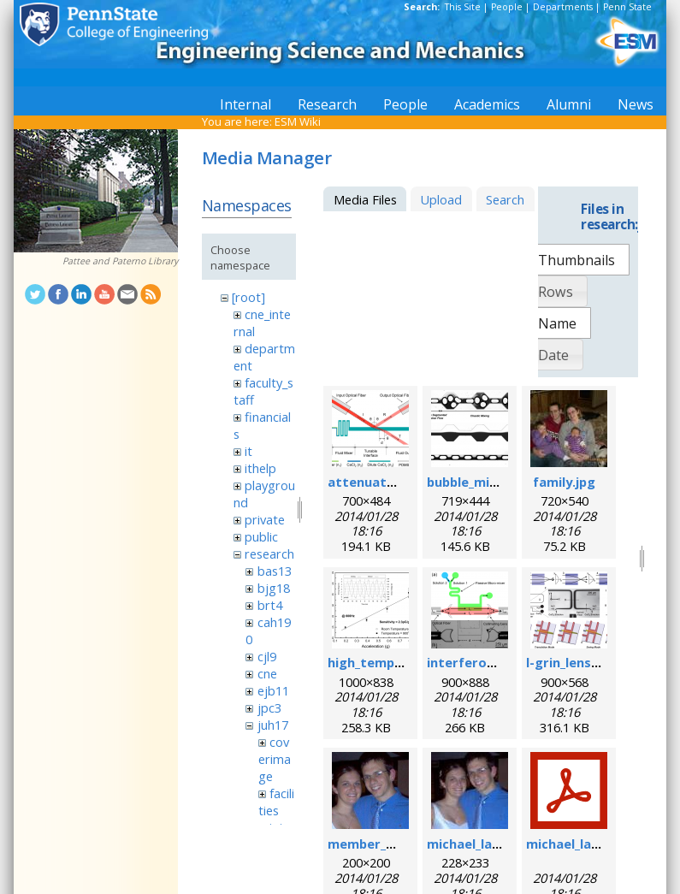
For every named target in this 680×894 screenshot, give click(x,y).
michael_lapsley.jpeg (491, 843)
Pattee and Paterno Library (120, 261)
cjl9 (266, 656)
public (261, 536)
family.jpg (564, 481)
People (507, 7)
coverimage (274, 758)
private (265, 519)
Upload (441, 199)
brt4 (269, 604)
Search (505, 199)
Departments (563, 7)
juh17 (272, 724)
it (248, 450)
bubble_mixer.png (482, 481)
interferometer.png (490, 662)
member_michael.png (395, 843)
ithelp (260, 468)
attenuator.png (378, 481)
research (269, 553)
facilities (276, 801)
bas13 (274, 570)
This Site (463, 7)
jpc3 (269, 707)
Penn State (627, 7)
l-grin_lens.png (572, 662)
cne (267, 673)
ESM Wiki (298, 121)
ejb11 (273, 690)
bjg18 (273, 587)
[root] (248, 296)
